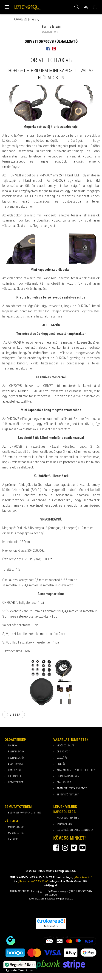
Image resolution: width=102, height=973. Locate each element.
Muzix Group (15, 826)
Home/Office (15, 782)
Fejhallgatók (16, 757)
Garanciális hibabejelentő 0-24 (75, 829)
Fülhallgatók (16, 751)
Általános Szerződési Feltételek (76, 770)
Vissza (15, 714)
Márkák (12, 745)
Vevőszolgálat (65, 745)
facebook (56, 847)
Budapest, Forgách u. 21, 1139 (24, 812)
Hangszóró (15, 770)
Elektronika (15, 763)
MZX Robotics (16, 832)
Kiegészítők (15, 776)
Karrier (13, 839)
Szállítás (62, 757)
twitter (74, 847)
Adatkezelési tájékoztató (72, 788)
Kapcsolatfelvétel (68, 817)
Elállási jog (64, 782)
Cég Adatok (63, 751)
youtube (82, 847)
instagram (65, 847)
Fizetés (61, 763)
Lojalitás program (68, 776)
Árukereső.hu (50, 926)
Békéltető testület (68, 794)
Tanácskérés (64, 823)
